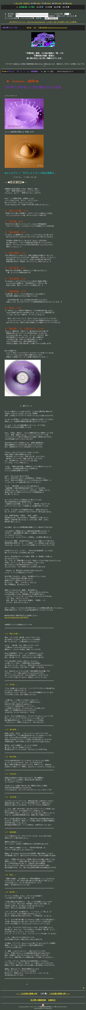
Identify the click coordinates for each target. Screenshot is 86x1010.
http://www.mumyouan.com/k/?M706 (16, 617)
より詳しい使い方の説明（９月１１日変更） (62, 22)
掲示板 (29, 27)
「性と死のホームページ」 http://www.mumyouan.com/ (26, 22)
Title (34, 27)
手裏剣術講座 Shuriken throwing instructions (52, 27)
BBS (38, 3)
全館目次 (26, 3)
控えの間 (19, 3)
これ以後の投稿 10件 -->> (59, 994)
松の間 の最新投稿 (38, 1000)
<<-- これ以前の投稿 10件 (27, 994)
